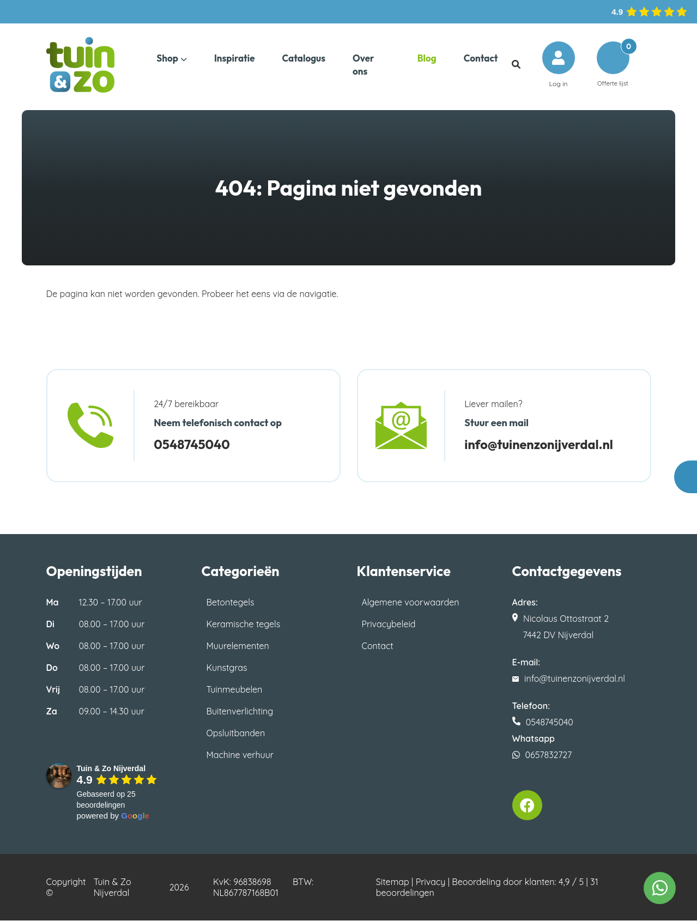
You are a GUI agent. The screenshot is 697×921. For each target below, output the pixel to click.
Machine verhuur (240, 754)
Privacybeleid (389, 624)
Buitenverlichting (240, 711)
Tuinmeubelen (235, 689)
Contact (377, 645)
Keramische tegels (244, 624)
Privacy (431, 882)
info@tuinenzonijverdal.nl (543, 444)
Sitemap (392, 882)
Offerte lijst (612, 64)
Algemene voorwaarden (410, 602)
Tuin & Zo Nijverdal (112, 888)
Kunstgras (227, 667)
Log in (558, 64)
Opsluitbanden (236, 733)
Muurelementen (238, 645)
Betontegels (230, 602)
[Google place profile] (111, 768)
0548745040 (194, 444)
